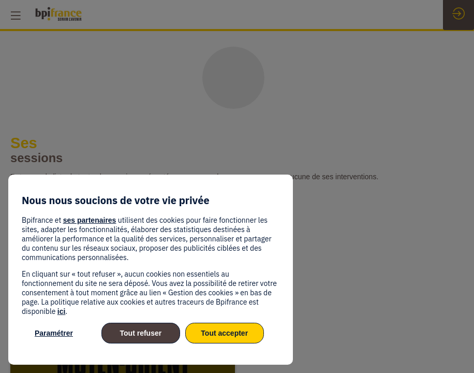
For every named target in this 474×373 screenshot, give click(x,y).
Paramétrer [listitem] (54, 333)
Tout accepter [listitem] (224, 333)
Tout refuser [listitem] (141, 333)
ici (61, 311)
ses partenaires (89, 220)
